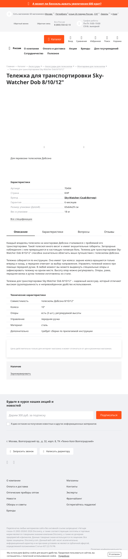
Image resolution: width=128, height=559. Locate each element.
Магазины (72, 480)
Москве (49, 14)
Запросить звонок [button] (23, 451)
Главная (10, 66)
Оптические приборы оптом (22, 492)
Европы (104, 14)
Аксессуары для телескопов (58, 66)
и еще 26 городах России (81, 14)
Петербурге (61, 14)
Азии (114, 14)
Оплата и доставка (54, 48)
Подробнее (63, 555)
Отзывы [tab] (109, 232)
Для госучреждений (106, 48)
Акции (73, 48)
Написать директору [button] (58, 451)
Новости (11, 498)
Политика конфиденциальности (106, 549)
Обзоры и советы (16, 504)
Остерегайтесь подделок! (81, 504)
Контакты (72, 486)
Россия (17, 48)
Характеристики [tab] (52, 232)
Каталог (22, 66)
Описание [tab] (21, 232)
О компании (31, 48)
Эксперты (72, 492)
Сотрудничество (33, 53)
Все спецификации (21, 219)
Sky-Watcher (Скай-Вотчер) (80, 197)
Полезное (53, 53)
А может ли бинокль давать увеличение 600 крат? (67, 4)
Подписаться (108, 415)
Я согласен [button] (114, 554)
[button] (17, 24)
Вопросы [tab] (84, 232)
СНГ (96, 14)
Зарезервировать (20, 373)
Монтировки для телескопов (91, 66)
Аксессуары (34, 66)
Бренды (85, 48)
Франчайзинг (74, 498)
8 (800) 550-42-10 (62, 24)
